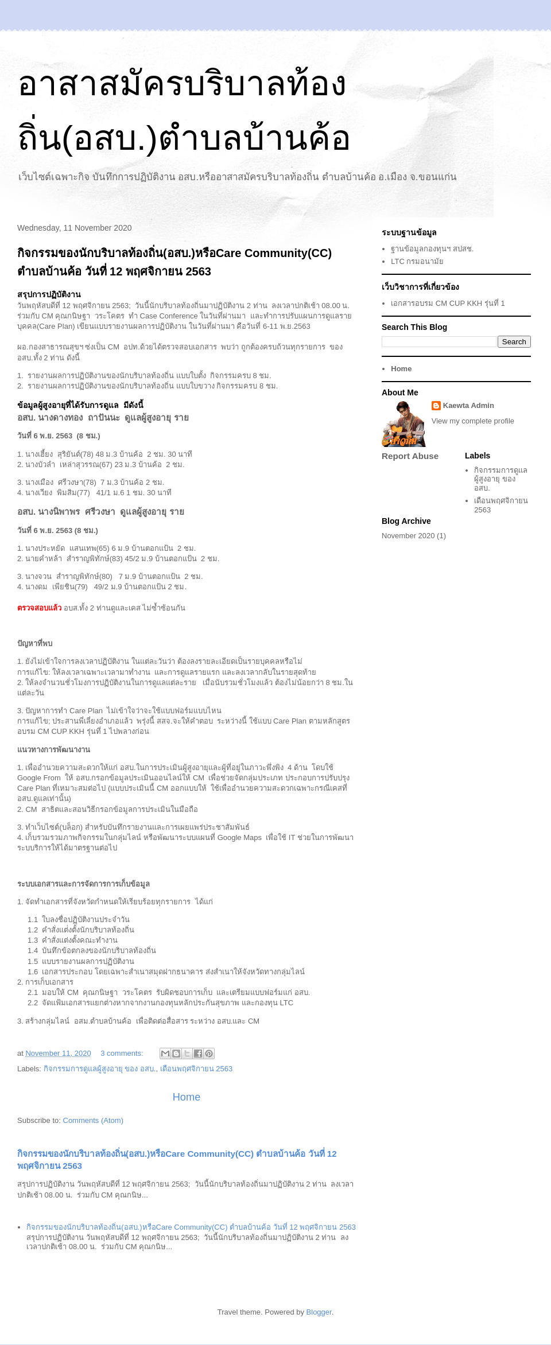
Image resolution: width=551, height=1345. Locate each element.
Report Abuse (410, 456)
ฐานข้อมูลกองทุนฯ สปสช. (432, 248)
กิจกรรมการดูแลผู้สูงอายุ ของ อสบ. (100, 1068)
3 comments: (122, 1053)
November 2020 (408, 535)
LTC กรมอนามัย (417, 261)
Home (187, 1097)
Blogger (319, 1312)
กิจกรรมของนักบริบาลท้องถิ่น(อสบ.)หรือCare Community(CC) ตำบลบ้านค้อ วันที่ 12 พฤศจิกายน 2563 (191, 1227)
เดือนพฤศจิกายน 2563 (196, 1068)
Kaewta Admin (468, 405)
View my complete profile (473, 421)
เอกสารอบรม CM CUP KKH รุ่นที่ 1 (448, 303)
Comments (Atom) (93, 1120)
